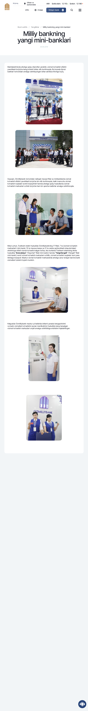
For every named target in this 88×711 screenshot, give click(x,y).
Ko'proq (15, 3)
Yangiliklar (35, 27)
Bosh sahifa (22, 27)
